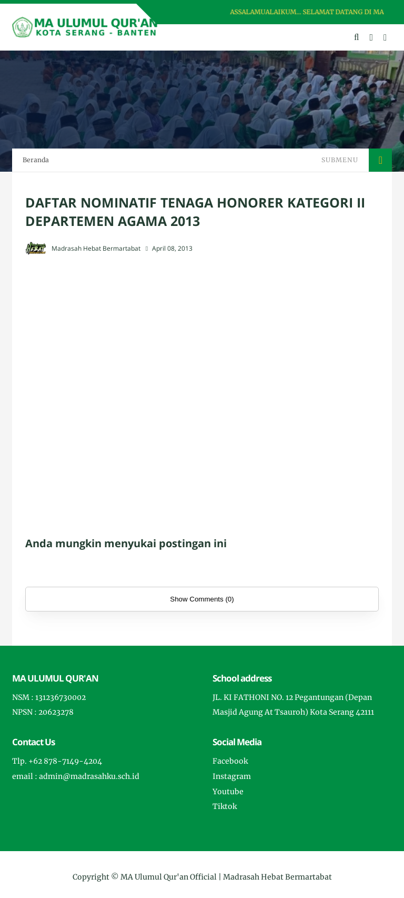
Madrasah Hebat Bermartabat (277, 877)
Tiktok (225, 806)
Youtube (228, 791)
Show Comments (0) (202, 599)
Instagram (232, 776)
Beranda (36, 160)
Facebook (230, 761)
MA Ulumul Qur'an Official (168, 877)
